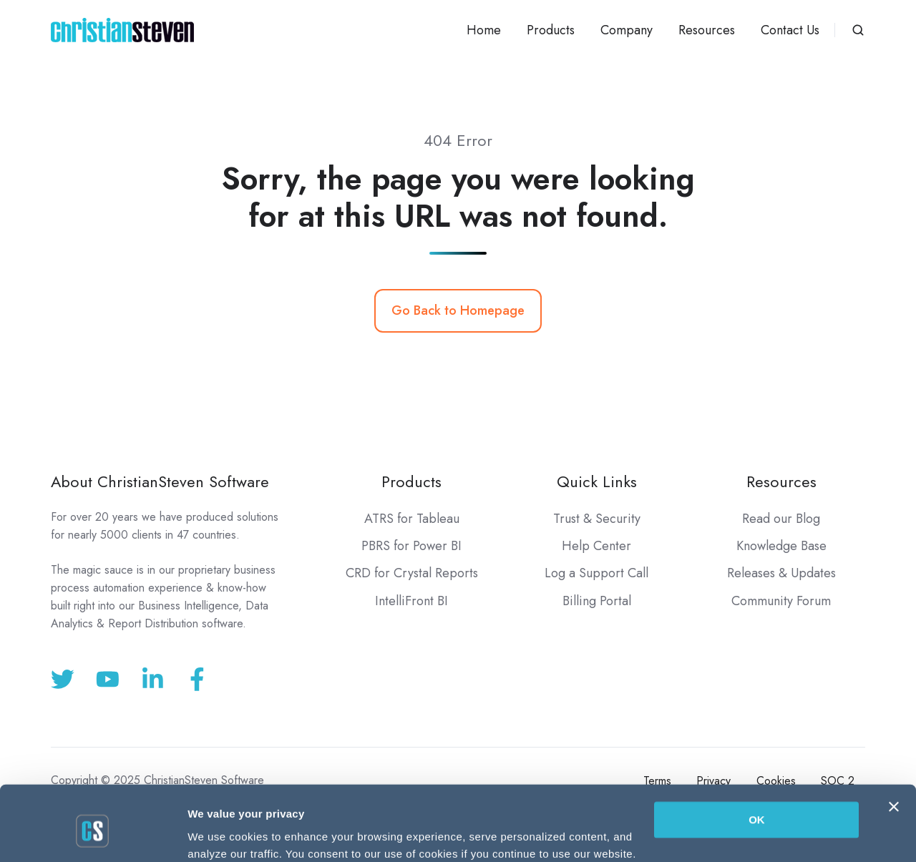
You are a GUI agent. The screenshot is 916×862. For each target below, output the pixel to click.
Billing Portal (596, 601)
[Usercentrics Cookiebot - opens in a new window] (92, 834)
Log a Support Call (596, 573)
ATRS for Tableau (411, 518)
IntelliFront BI (411, 601)
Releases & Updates (781, 573)
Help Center (596, 546)
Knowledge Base (781, 546)
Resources (706, 30)
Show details (220, 834)
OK (757, 761)
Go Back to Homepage (458, 310)
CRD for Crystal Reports (412, 573)
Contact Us (790, 30)
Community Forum (781, 601)
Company (626, 30)
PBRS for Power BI (411, 546)
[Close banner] (894, 748)
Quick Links (597, 482)
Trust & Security (596, 518)
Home (484, 30)
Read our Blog (781, 518)
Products (551, 30)
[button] (858, 30)
